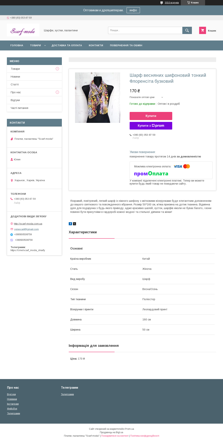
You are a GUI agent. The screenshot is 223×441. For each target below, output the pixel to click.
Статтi (15, 84)
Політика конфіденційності (144, 436)
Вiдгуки (15, 100)
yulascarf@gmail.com (26, 229)
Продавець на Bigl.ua (111, 432)
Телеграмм (13, 413)
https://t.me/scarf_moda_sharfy (28, 250)
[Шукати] (187, 30)
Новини (15, 76)
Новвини (12, 399)
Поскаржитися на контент (114, 436)
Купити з (151, 125)
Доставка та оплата (67, 45)
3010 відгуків (172, 2)
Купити (151, 116)
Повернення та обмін (126, 45)
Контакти (96, 45)
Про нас (16, 92)
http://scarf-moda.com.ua (28, 223)
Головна (16, 45)
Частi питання (19, 107)
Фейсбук (12, 408)
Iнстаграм (13, 403)
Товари (35, 45)
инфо (133, 10)
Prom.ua (129, 429)
